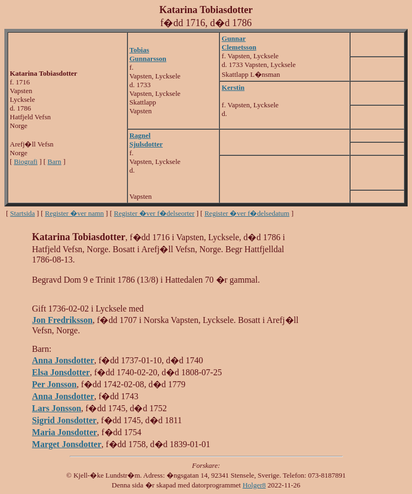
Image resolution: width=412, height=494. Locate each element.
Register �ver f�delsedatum (247, 213)
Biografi (26, 161)
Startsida (22, 213)
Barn (54, 161)
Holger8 (254, 485)
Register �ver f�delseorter (154, 213)
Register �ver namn (74, 213)
